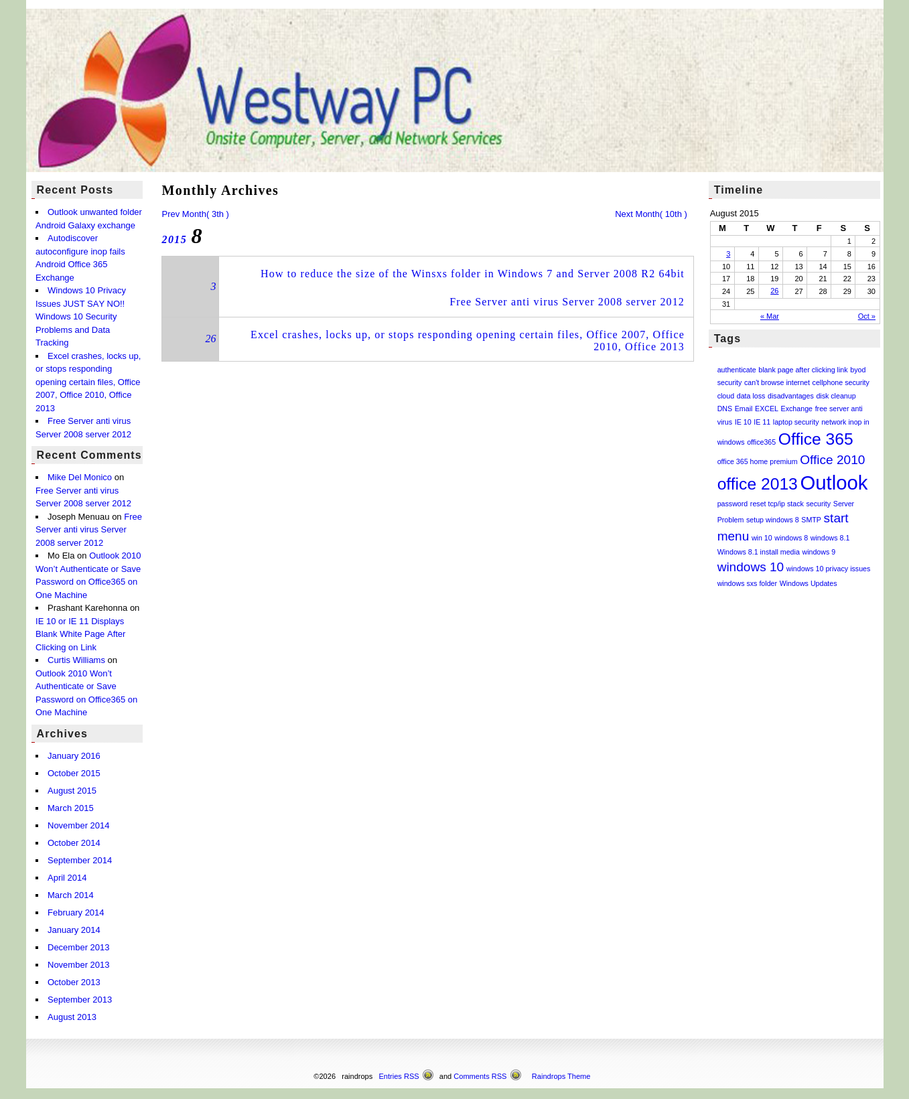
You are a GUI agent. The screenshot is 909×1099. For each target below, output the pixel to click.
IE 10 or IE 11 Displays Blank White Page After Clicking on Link (80, 634)
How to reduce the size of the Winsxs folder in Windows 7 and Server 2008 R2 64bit (473, 273)
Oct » (867, 316)
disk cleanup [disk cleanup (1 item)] (835, 396)
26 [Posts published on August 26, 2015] (774, 291)
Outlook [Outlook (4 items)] (833, 482)
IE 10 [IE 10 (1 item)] (743, 422)
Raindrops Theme (561, 1076)
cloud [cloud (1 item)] (725, 396)
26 (210, 338)
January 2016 (74, 756)
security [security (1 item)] (818, 504)
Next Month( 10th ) (651, 214)
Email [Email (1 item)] (744, 409)
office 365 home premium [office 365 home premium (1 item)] (757, 461)
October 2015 (74, 773)
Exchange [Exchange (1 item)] (797, 409)
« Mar (769, 316)
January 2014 (74, 930)
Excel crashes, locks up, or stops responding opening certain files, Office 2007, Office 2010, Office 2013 (88, 382)
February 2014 (76, 912)
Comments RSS (479, 1076)
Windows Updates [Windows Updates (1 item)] (808, 583)
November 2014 (79, 825)
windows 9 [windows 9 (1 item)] (818, 552)
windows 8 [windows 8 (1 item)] (791, 538)
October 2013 (74, 982)
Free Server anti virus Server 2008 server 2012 (567, 301)
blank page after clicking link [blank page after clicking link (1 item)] (802, 370)
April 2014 (67, 878)
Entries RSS (399, 1076)
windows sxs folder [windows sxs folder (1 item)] (747, 583)
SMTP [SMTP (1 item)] (811, 520)
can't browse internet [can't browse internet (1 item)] (777, 382)
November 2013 (79, 965)
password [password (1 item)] (732, 504)
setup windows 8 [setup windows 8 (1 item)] (772, 520)
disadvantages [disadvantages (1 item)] (791, 396)
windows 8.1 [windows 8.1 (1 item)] (830, 538)
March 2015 (71, 808)
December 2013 (79, 947)
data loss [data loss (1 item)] (751, 396)
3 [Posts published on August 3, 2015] (728, 254)
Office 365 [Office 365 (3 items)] (815, 439)
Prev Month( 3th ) (194, 214)
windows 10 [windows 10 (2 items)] (750, 567)
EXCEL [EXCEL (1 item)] (766, 409)
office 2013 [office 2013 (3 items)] (757, 484)
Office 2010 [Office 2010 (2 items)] (832, 460)
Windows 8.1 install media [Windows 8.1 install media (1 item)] (758, 552)
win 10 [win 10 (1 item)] (762, 538)
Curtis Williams (76, 660)
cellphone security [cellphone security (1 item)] (841, 382)
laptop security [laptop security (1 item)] (796, 422)
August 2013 (72, 1017)
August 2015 (72, 791)
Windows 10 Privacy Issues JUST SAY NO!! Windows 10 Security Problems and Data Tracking (81, 316)
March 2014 (71, 895)
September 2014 (80, 860)
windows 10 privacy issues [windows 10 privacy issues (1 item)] (828, 569)
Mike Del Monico (80, 477)
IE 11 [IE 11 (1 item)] (762, 422)
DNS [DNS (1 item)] (725, 409)
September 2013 (80, 1000)
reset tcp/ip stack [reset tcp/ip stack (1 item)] (777, 504)
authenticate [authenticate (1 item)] (736, 370)
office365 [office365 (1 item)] (761, 442)
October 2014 (74, 843)
